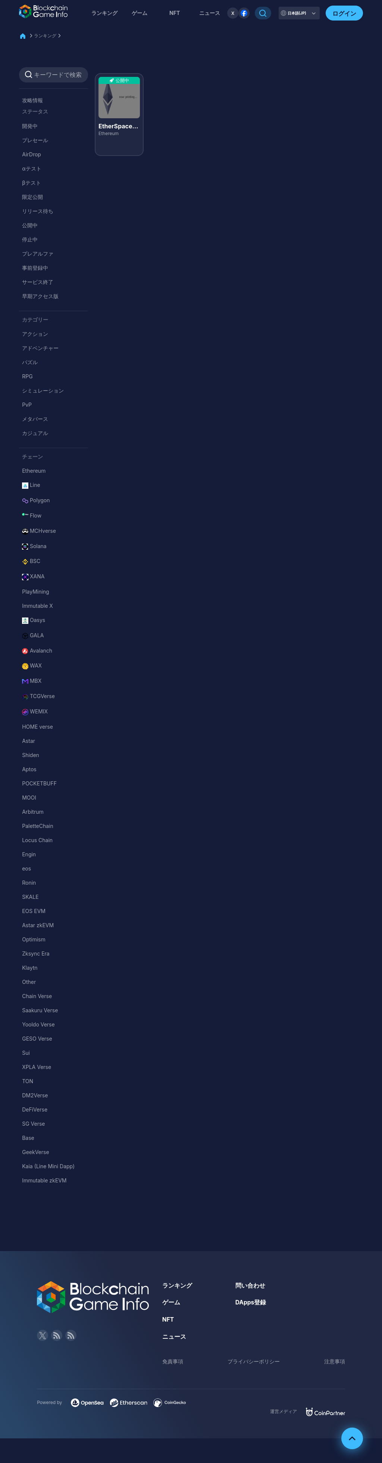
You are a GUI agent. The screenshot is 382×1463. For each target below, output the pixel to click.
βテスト (31, 182)
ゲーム (139, 13)
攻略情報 (32, 100)
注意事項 (334, 1361)
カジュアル (35, 433)
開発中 (30, 126)
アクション (35, 334)
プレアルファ (37, 253)
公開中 (30, 225)
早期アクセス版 (40, 296)
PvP (27, 404)
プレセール (35, 140)
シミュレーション (43, 390)
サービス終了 (37, 282)
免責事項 (172, 1361)
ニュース (174, 1336)
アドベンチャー (40, 348)
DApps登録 (251, 1302)
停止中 (30, 239)
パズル (30, 362)
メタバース (35, 419)
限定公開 (32, 197)
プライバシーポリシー (254, 1361)
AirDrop (31, 154)
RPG (27, 376)
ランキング (104, 13)
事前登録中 (35, 268)
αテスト (31, 168)
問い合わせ (250, 1285)
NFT (174, 13)
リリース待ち (37, 211)
